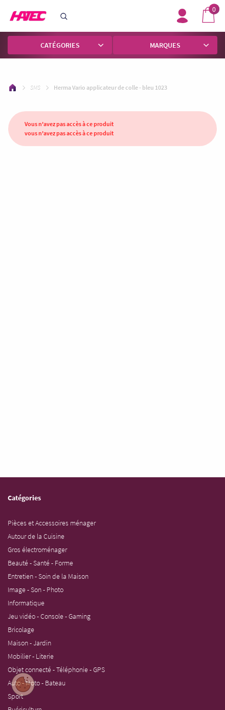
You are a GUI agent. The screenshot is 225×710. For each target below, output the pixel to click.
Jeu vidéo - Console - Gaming (49, 616)
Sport (15, 696)
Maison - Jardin (29, 642)
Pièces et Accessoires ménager (52, 523)
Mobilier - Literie (31, 656)
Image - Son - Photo (35, 589)
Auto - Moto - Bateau (36, 682)
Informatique (26, 602)
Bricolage (21, 629)
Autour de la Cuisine (36, 536)
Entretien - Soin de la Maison (48, 576)
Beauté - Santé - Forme (40, 562)
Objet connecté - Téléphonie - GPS (56, 669)
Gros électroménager (37, 549)
